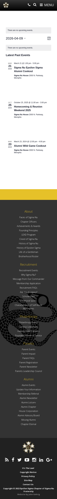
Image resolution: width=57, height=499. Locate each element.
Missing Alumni (28, 419)
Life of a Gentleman (28, 252)
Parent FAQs (28, 358)
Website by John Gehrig (28, 494)
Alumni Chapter (28, 406)
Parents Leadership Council (28, 371)
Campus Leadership (28, 326)
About (28, 211)
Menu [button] (49, 5)
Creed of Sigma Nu (28, 239)
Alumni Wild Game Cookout (30, 146)
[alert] (28, 48)
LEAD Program (29, 234)
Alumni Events (28, 385)
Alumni (28, 379)
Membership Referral (28, 393)
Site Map (28, 480)
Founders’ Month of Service (28, 335)
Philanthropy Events (28, 322)
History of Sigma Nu (28, 243)
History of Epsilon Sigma (28, 247)
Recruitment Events (28, 270)
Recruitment (28, 264)
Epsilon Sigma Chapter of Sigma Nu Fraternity (6, 5)
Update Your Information (28, 389)
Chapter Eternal (28, 424)
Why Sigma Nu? (28, 274)
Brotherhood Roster (28, 256)
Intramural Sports (28, 300)
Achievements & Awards (28, 226)
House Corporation (28, 411)
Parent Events (28, 349)
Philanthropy (28, 316)
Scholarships (28, 296)
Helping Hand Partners (28, 331)
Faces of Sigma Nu (28, 217)
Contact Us (28, 484)
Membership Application (29, 283)
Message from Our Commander (28, 279)
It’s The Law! (28, 468)
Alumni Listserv (28, 402)
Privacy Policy (28, 476)
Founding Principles (28, 230)
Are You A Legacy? (28, 292)
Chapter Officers (29, 221)
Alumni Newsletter (28, 398)
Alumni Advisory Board (29, 415)
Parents (28, 343)
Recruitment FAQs (28, 287)
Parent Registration (28, 362)
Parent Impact (28, 353)
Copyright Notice (28, 472)
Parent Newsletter (28, 366)
